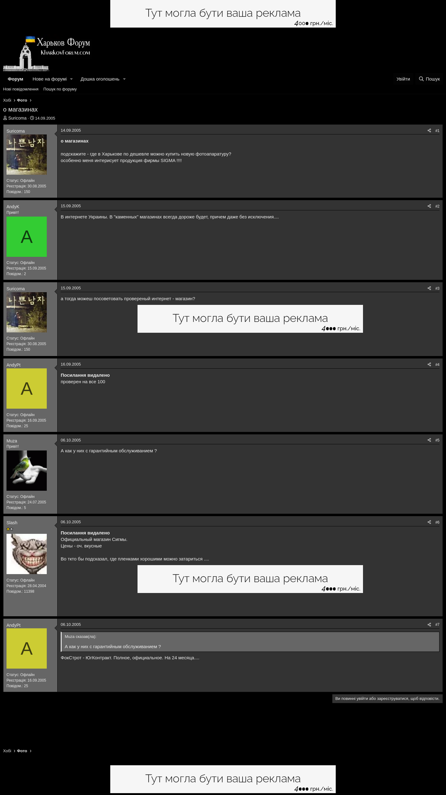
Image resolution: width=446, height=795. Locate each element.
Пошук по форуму (60, 89)
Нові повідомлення (20, 89)
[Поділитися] (429, 130)
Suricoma (17, 118)
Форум (15, 78)
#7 (437, 624)
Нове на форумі (50, 78)
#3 (437, 288)
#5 (437, 440)
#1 (437, 131)
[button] (71, 79)
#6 (437, 522)
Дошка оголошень (100, 78)
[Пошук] (429, 79)
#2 (437, 206)
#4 (437, 364)
